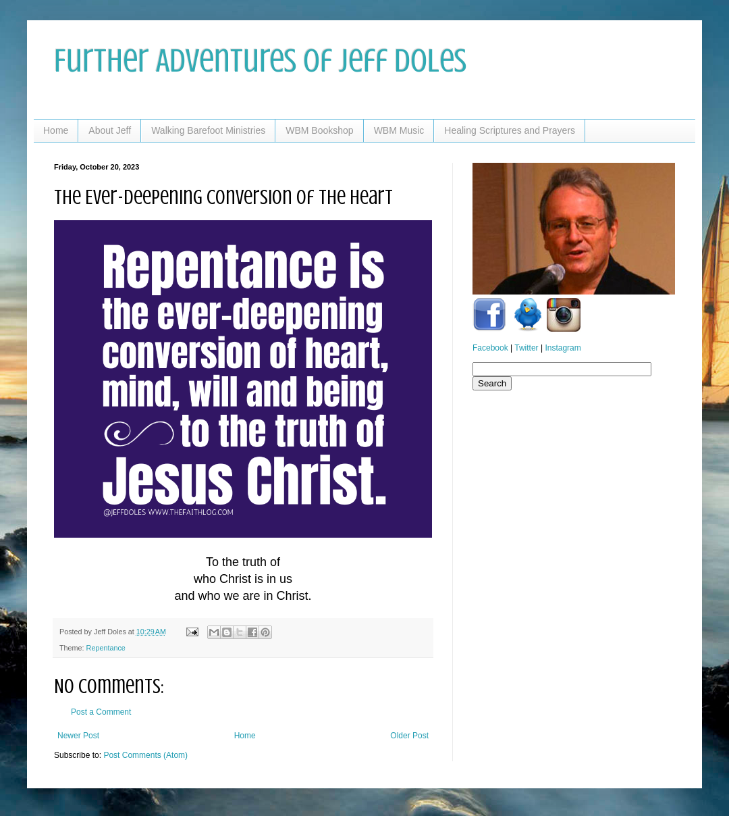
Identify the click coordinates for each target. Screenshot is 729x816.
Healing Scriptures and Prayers (509, 130)
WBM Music (399, 130)
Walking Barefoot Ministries (208, 130)
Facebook (490, 348)
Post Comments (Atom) (145, 755)
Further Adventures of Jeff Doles (260, 61)
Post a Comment (101, 712)
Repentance (106, 648)
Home (55, 130)
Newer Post (78, 735)
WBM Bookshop (319, 130)
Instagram (562, 348)
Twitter (526, 348)
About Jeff (109, 130)
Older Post (409, 735)
